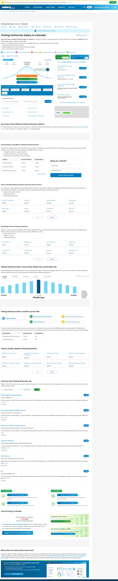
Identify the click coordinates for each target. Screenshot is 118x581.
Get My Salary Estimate (65, 169)
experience (78, 120)
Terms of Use (93, 576)
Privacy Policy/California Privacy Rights (78, 576)
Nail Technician (5, 449)
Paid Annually (8, 53)
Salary (6, 11)
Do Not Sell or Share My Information (107, 576)
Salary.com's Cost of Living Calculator (16, 518)
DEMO (89, 7)
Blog (84, 7)
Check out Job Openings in (72, 55)
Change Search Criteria (8, 92)
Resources (62, 7)
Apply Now (82, 61)
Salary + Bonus (9, 49)
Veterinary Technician (63, 88)
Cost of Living (5, 109)
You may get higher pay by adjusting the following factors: (15, 80)
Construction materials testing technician (66, 78)
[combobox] (12, 95)
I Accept (113, 2)
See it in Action (67, 106)
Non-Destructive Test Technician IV (74, 310)
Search (48, 95)
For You (28, 7)
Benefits (16, 49)
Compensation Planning (101, 7)
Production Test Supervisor (73, 315)
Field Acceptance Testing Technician (64, 60)
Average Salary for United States (36, 109)
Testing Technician (11, 312)
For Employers (38, 7)
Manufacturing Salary (13, 11)
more (4, 396)
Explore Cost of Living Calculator (17, 526)
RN (2, 465)
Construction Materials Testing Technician (66, 69)
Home (2, 11)
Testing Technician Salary (25, 11)
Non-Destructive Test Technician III (42, 310)
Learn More (70, 2)
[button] (82, 28)
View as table (48, 53)
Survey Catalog (51, 7)
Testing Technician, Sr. (39, 315)
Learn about (13, 567)
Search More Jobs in (72, 96)
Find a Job (71, 7)
